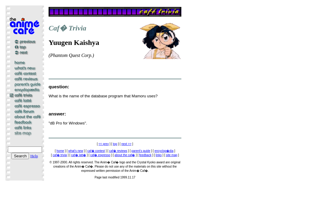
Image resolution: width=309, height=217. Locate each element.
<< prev (104, 144)
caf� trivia (60, 155)
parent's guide (140, 151)
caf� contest (96, 151)
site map (171, 155)
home (60, 151)
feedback (145, 155)
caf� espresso (100, 155)
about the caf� (125, 155)
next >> (126, 144)
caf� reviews (118, 151)
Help (34, 156)
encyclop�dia (164, 151)
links (159, 155)
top (115, 144)
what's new (75, 151)
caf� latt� (78, 155)
